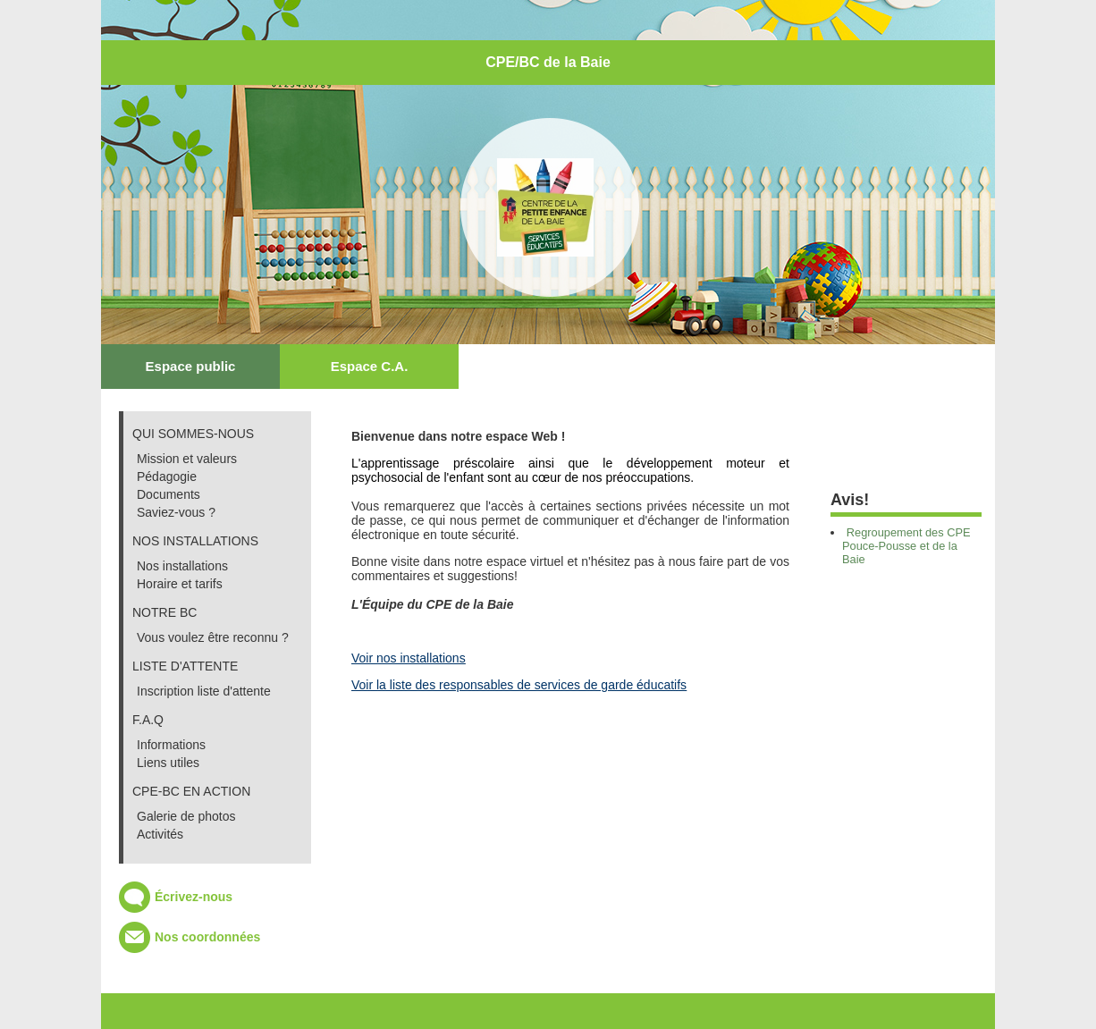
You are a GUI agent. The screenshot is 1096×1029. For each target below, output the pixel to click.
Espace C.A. (370, 366)
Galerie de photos (186, 816)
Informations (171, 745)
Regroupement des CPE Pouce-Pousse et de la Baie (906, 546)
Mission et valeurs (187, 458)
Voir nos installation (405, 658)
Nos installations (182, 566)
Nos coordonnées (207, 937)
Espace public (191, 366)
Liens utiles (168, 762)
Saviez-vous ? (176, 512)
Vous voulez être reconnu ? (213, 637)
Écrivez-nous (193, 897)
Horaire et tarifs (180, 584)
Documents (168, 494)
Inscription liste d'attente (204, 691)
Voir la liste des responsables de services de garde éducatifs (519, 685)
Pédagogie (167, 476)
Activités (160, 834)
